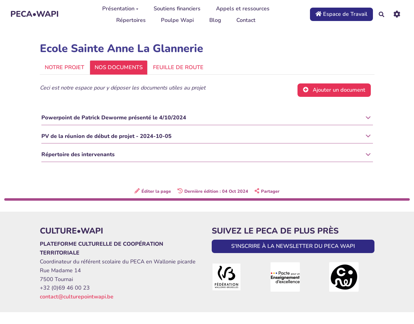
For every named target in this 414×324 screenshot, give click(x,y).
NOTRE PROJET (64, 67)
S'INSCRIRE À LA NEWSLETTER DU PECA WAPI (293, 247)
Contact (246, 20)
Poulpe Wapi (177, 20)
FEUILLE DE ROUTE (178, 67)
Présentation (120, 8)
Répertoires (131, 20)
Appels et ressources (243, 8)
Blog (215, 20)
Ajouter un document (334, 89)
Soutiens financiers (177, 8)
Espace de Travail (341, 14)
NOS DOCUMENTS (119, 67)
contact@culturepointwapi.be (76, 297)
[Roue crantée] (397, 14)
